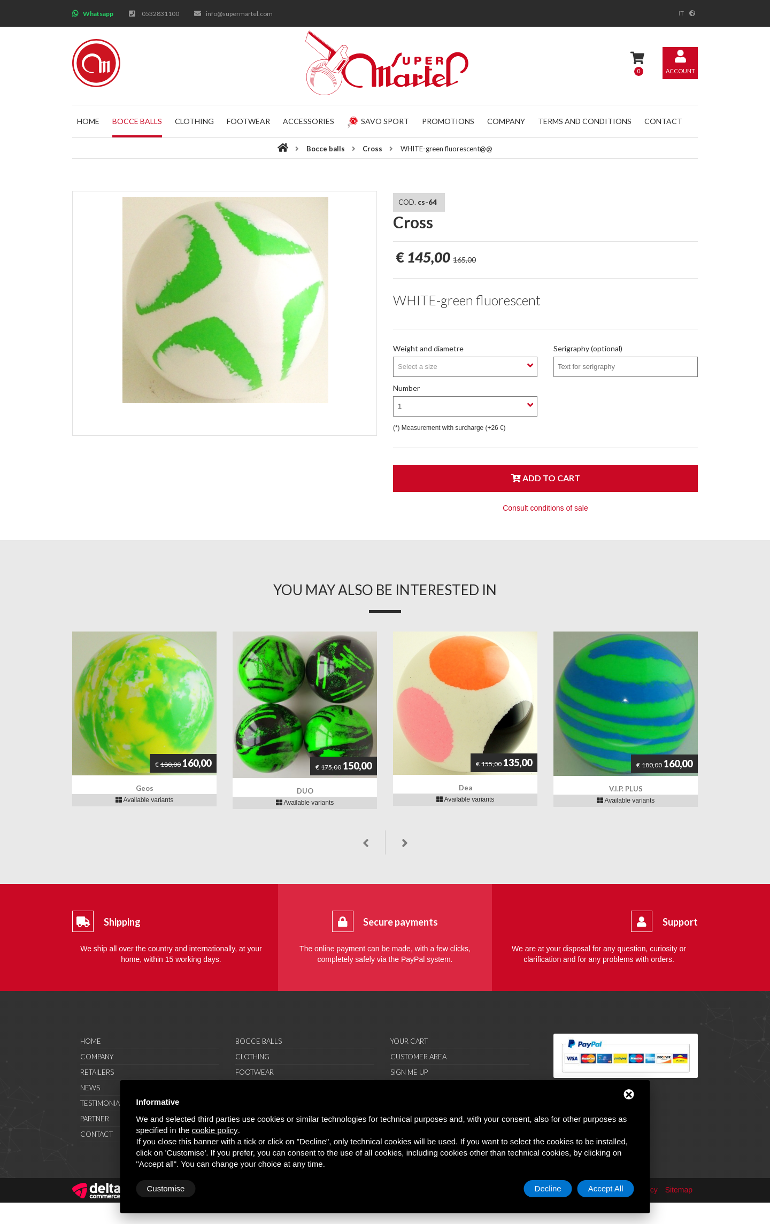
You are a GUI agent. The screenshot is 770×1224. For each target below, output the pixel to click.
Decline (548, 1188)
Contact (663, 121)
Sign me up (409, 1072)
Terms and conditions (585, 121)
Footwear (248, 121)
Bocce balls (137, 121)
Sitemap (678, 1189)
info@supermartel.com (239, 14)
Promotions (448, 121)
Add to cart (545, 478)
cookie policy (215, 1130)
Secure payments (400, 922)
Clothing (194, 121)
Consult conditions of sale (545, 508)
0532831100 (160, 14)
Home (88, 121)
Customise (166, 1188)
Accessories (308, 121)
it (681, 13)
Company (506, 121)
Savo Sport (378, 121)
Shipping (122, 922)
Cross (372, 148)
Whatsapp (98, 14)
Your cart (409, 1041)
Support (680, 922)
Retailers (97, 1072)
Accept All (605, 1188)
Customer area (418, 1056)
